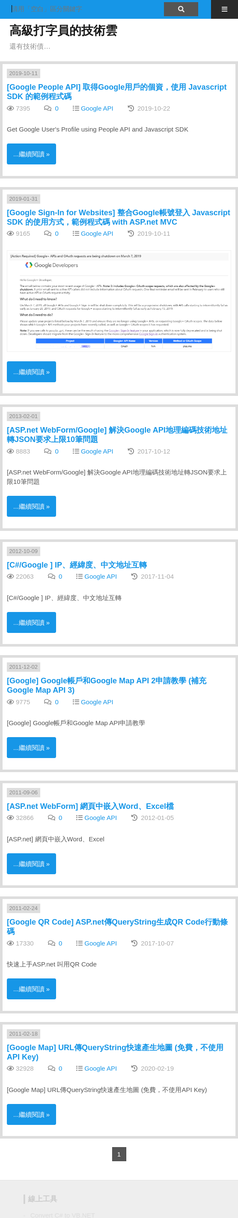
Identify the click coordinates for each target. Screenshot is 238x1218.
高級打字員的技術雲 (63, 30)
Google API (97, 108)
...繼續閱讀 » (31, 154)
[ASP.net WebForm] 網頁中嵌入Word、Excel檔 (90, 806)
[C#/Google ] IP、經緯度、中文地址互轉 (77, 565)
